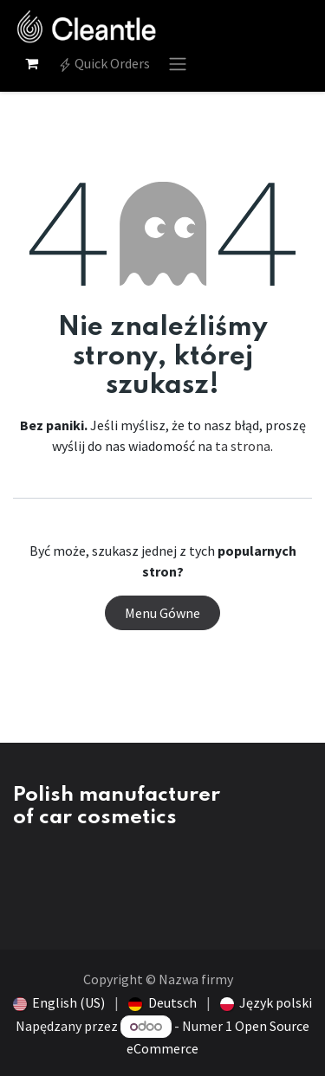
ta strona (242, 445)
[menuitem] (59, 1002)
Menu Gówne (162, 613)
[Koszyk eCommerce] (31, 63)
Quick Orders (104, 63)
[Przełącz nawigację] (178, 63)
